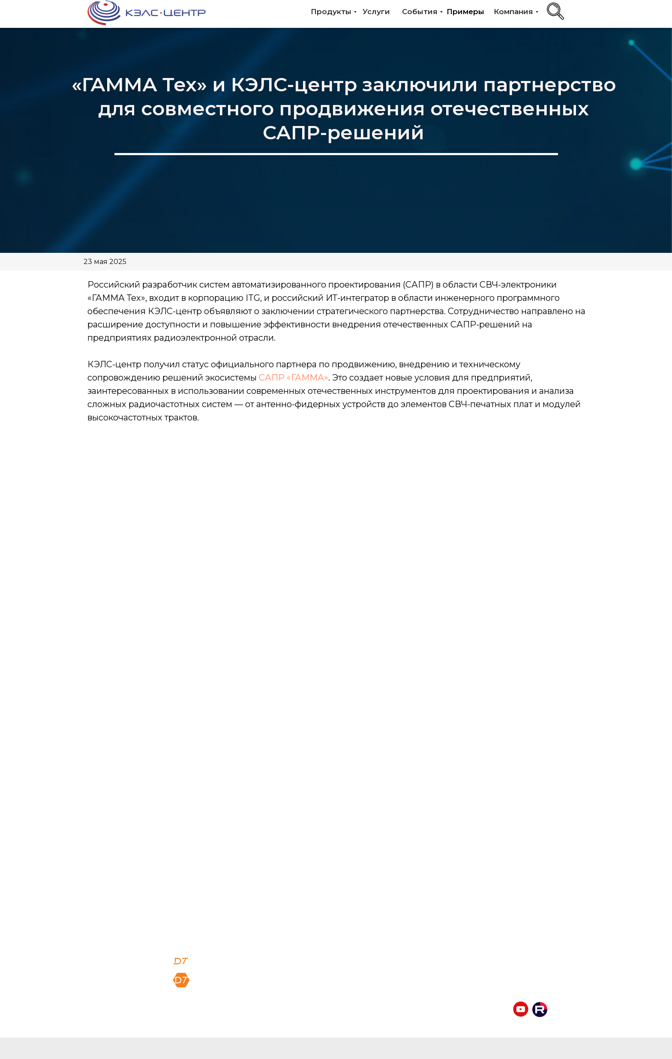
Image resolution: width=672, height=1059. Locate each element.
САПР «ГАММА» (293, 377)
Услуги (376, 11)
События (420, 11)
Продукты (331, 11)
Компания (513, 11)
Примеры (465, 11)
